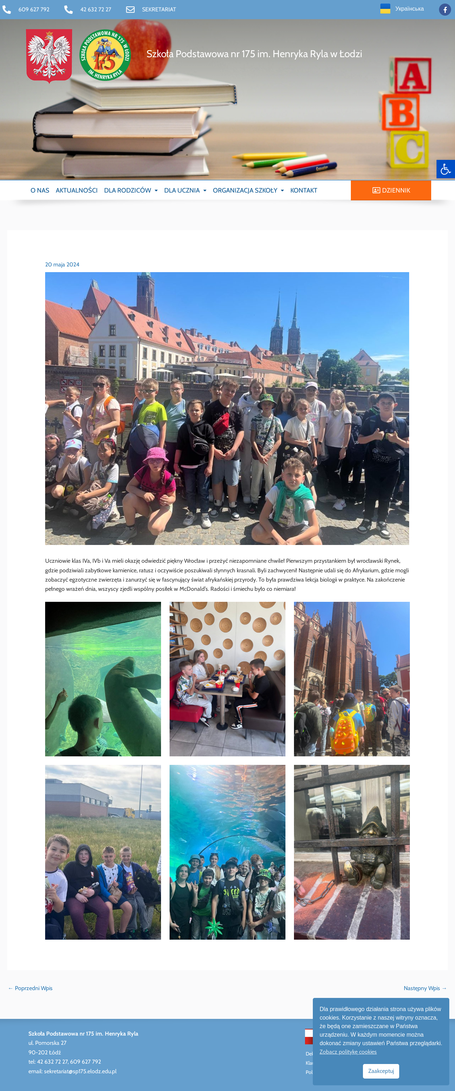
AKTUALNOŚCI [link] (77, 190)
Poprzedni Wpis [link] (30, 988)
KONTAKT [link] (303, 190)
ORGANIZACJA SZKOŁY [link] (248, 190)
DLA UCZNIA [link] (185, 190)
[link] (446, 169)
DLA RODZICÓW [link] (131, 190)
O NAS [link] (40, 190)
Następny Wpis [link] (425, 988)
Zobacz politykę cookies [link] (348, 1051)
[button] (131, 190)
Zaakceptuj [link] (381, 1071)
